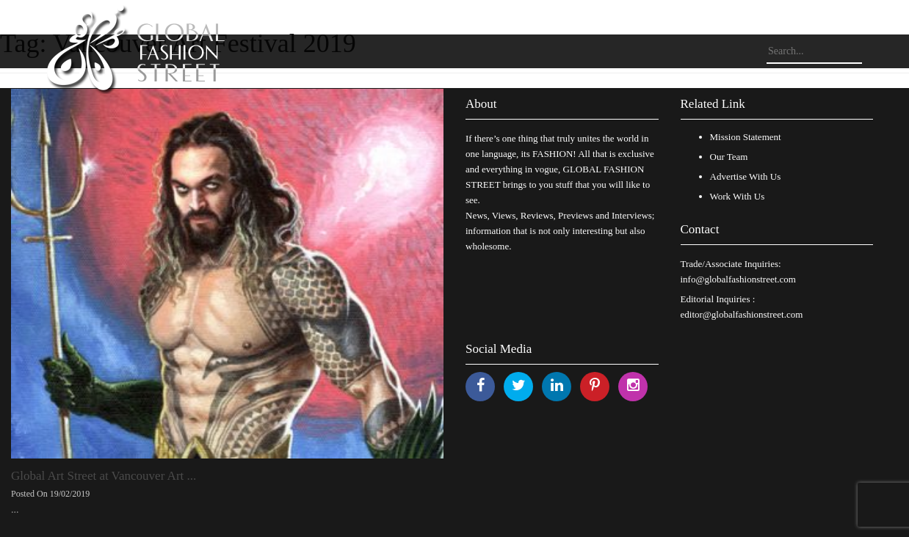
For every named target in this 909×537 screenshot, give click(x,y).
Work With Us (737, 196)
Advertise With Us (745, 176)
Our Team (729, 156)
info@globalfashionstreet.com (738, 279)
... (15, 509)
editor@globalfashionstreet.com (742, 314)
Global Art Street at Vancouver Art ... (103, 476)
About (481, 104)
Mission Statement (745, 136)
